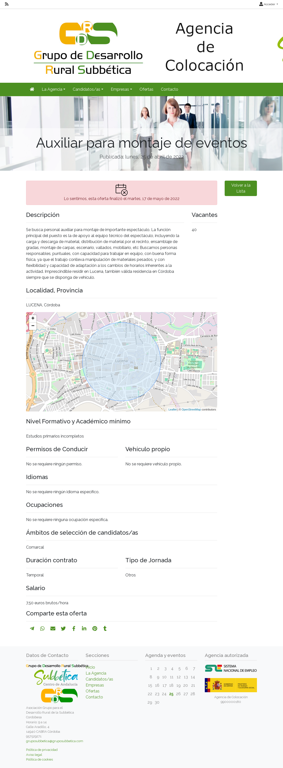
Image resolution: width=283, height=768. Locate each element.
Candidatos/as (99, 679)
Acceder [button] (267, 4)
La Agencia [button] (52, 89)
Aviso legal (34, 755)
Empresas (95, 685)
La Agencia (96, 673)
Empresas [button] (120, 89)
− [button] (33, 326)
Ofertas (146, 89)
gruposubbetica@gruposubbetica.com (54, 741)
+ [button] (33, 319)
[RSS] (6, 4)
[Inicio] (32, 89)
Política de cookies (39, 759)
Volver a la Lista (240, 188)
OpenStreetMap (191, 409)
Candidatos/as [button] (86, 89)
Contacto (169, 89)
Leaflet (173, 409)
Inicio (90, 667)
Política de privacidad (42, 750)
